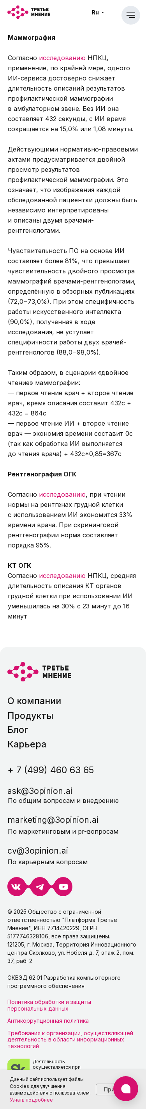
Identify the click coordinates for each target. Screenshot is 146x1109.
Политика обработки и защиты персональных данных (49, 1004)
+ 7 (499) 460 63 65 (50, 770)
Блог (17, 729)
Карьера (26, 744)
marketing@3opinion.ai (53, 820)
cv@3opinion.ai (37, 851)
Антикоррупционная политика (48, 1020)
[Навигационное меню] (131, 15)
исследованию (62, 58)
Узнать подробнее (31, 1100)
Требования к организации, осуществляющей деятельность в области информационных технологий (70, 1039)
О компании (34, 700)
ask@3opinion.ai (39, 791)
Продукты (30, 715)
